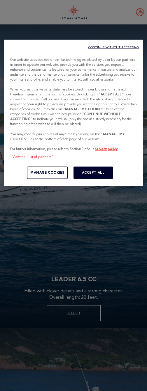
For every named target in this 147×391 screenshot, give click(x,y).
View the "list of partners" (33, 156)
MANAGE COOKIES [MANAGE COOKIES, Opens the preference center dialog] (47, 172)
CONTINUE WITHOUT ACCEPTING (113, 47)
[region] (74, 113)
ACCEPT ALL (93, 172)
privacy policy (106, 149)
